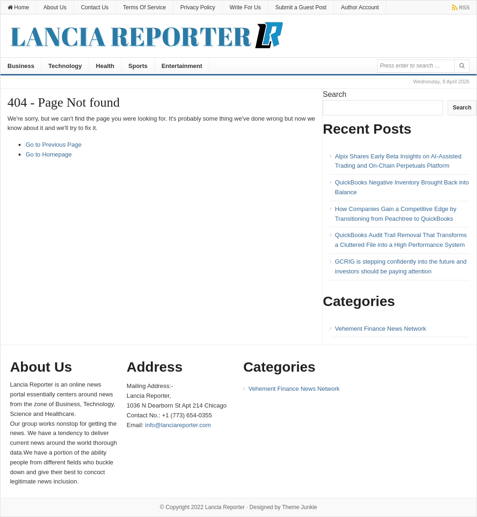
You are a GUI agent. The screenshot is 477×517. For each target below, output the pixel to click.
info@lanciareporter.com (178, 425)
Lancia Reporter (225, 507)
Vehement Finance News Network (380, 328)
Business (20, 65)
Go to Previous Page (54, 144)
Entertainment (182, 65)
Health (105, 65)
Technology (65, 65)
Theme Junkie (299, 507)
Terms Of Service (144, 7)
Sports (138, 65)
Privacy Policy (197, 7)
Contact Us (95, 7)
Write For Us (245, 7)
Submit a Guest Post (301, 7)
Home (18, 7)
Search (335, 94)
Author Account (360, 7)
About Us (54, 7)
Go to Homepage (49, 154)
